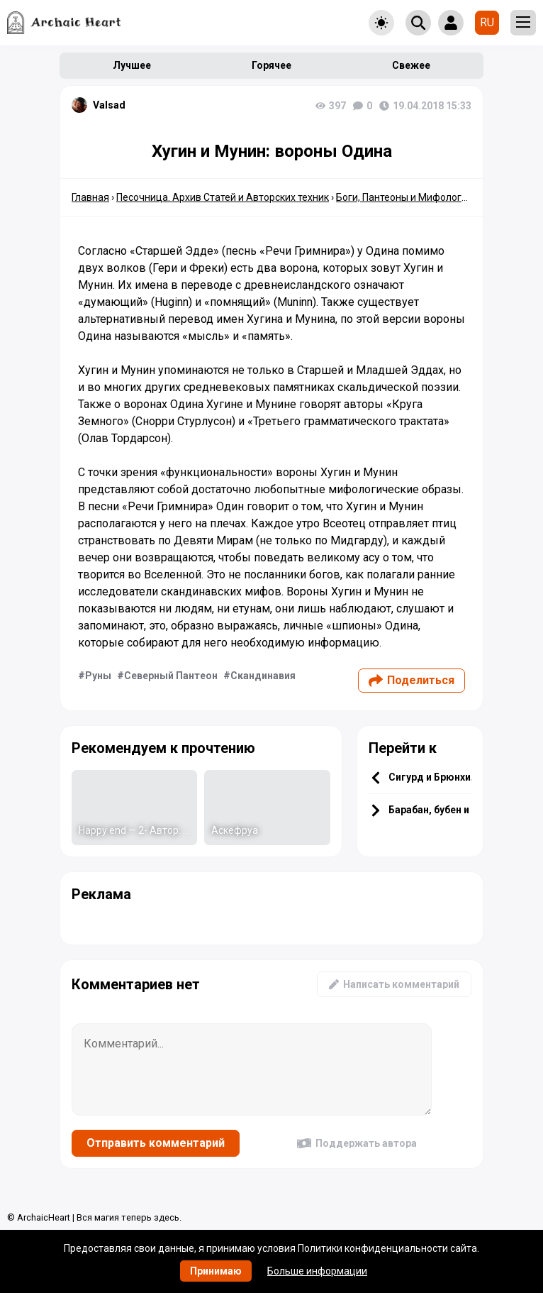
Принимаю (216, 1271)
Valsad (109, 105)
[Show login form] (451, 22)
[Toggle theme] (381, 22)
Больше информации (317, 1271)
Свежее (411, 65)
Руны (98, 675)
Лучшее (132, 65)
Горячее (271, 65)
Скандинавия (263, 675)
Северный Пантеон (171, 675)
